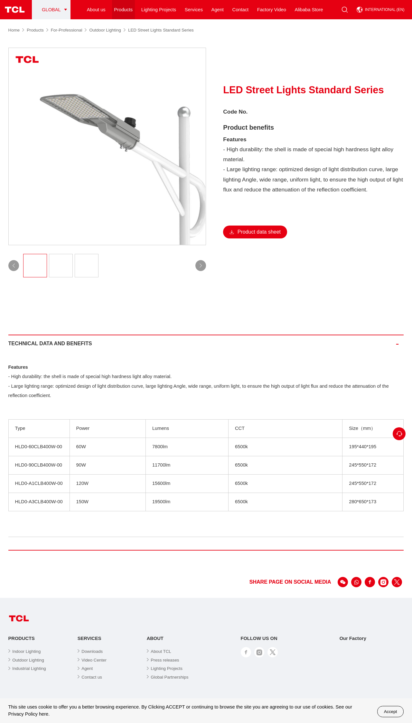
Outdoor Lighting (107, 30)
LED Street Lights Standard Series (161, 30)
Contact (240, 9)
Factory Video (271, 9)
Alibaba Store (309, 9)
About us (96, 9)
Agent (217, 9)
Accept (390, 711)
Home (16, 30)
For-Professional (69, 30)
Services (194, 9)
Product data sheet (255, 232)
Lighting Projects (158, 9)
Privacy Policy (23, 714)
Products (123, 9)
